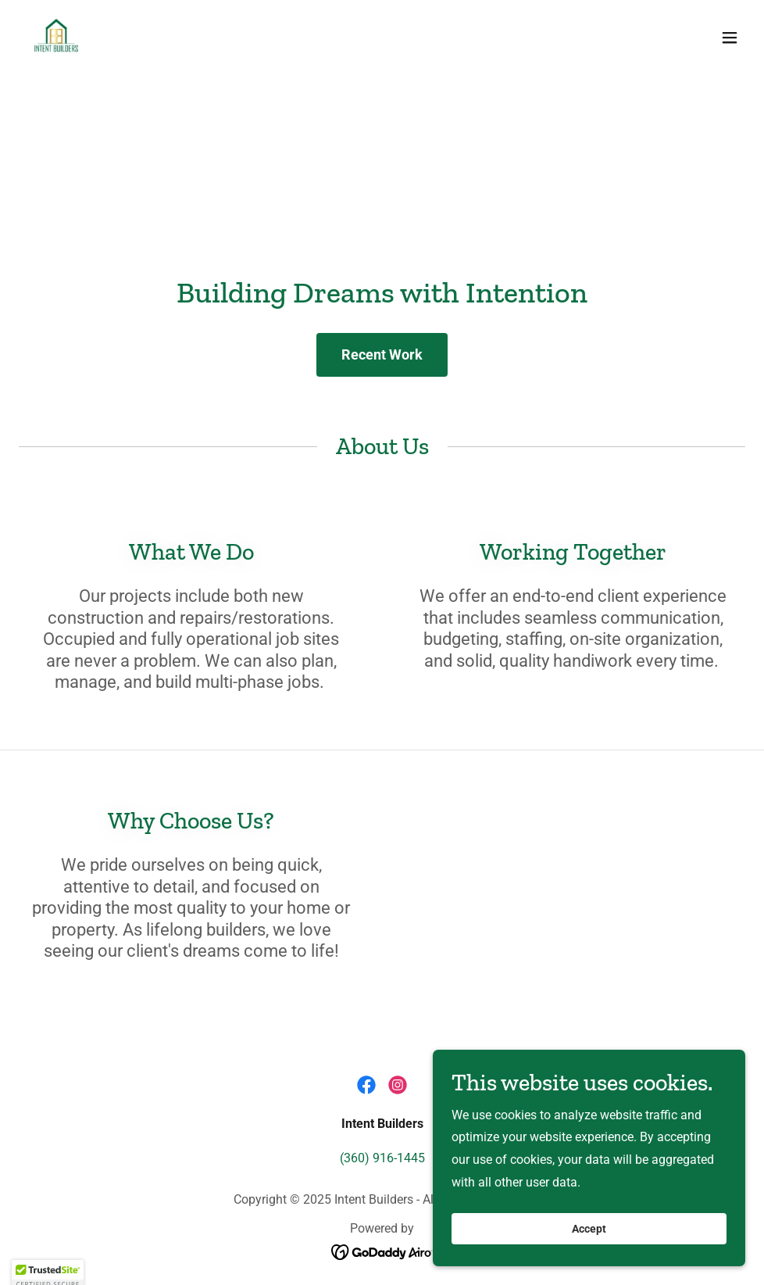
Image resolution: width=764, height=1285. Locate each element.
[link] (56, 37)
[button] (729, 37)
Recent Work (382, 354)
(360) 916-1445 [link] (382, 1158)
